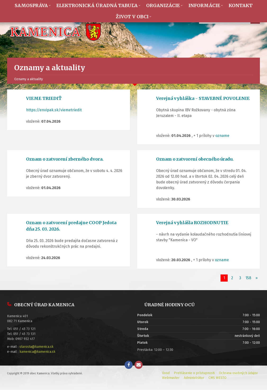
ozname (222, 135)
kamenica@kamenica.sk (37, 352)
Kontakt (241, 5)
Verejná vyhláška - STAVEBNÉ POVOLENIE (203, 98)
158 (248, 278)
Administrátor (194, 378)
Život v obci (132, 16)
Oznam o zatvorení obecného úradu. (195, 159)
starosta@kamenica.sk (36, 347)
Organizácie (163, 5)
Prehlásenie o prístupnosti (194, 373)
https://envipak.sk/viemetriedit (54, 110)
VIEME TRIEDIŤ (44, 98)
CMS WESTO (217, 378)
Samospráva (31, 5)
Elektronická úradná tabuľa (97, 5)
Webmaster (171, 378)
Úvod (166, 373)
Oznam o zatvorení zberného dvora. (65, 159)
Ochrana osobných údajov (238, 373)
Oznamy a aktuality (28, 79)
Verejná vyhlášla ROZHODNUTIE (192, 222)
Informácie (204, 5)
